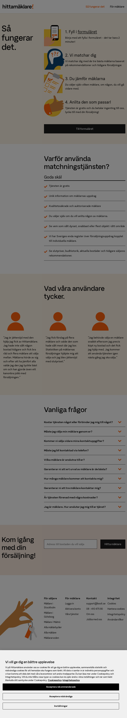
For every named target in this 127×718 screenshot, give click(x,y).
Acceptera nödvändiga (61, 698)
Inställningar (60, 707)
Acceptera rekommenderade (61, 688)
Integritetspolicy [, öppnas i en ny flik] (71, 682)
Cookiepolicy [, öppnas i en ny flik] (55, 682)
